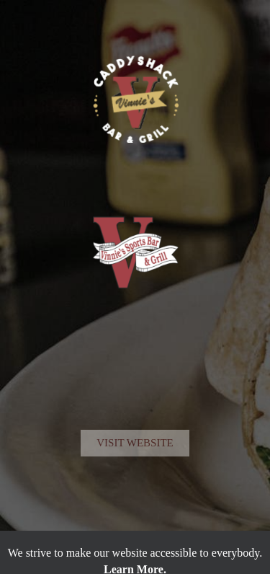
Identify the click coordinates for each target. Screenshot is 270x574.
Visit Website (135, 479)
